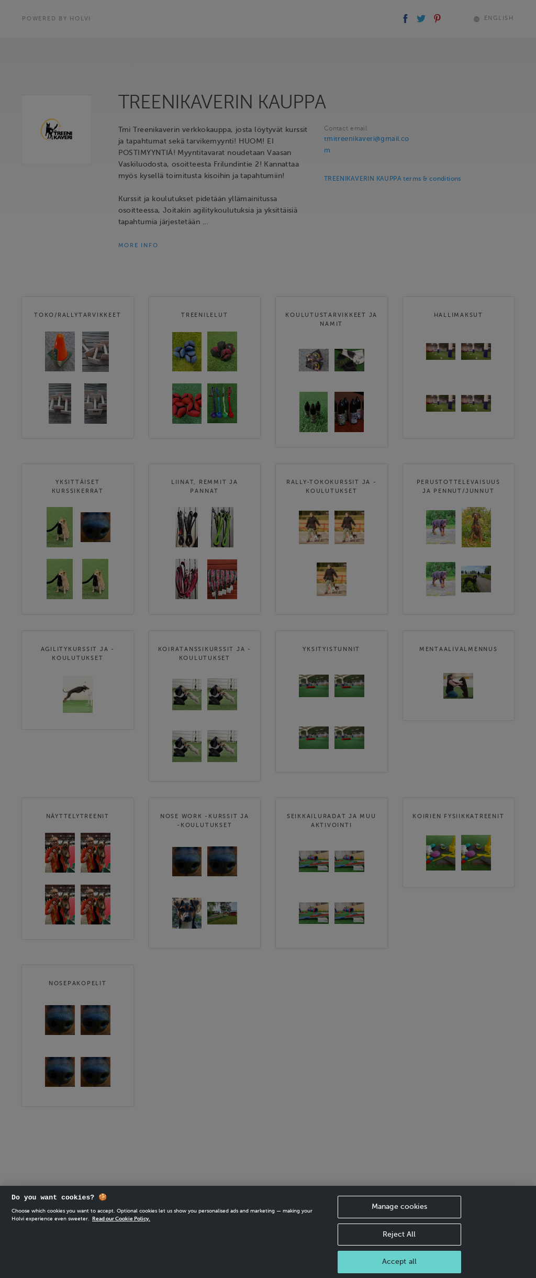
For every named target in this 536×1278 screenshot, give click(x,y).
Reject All (399, 1243)
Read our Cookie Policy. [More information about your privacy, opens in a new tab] (121, 1227)
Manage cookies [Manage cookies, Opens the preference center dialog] (399, 1215)
